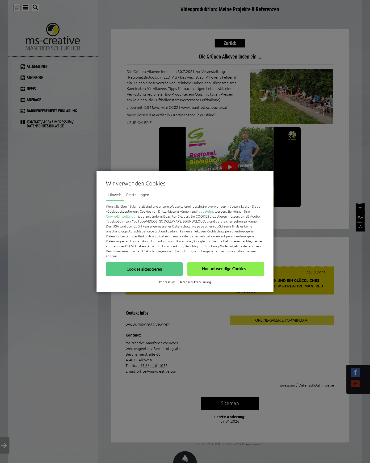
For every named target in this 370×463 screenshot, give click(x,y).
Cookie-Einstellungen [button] (121, 216)
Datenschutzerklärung (195, 282)
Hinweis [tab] (115, 195)
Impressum (167, 282)
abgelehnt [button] (206, 211)
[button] (144, 269)
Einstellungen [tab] (137, 195)
